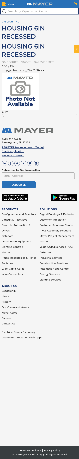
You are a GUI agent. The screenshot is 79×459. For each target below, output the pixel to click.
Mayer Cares (9, 312)
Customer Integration (53, 219)
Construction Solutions (54, 263)
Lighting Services (50, 279)
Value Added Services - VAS (56, 246)
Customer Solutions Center (56, 225)
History (6, 301)
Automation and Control (54, 268)
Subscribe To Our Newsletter (21, 170)
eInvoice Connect (13, 155)
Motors (6, 252)
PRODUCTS (10, 209)
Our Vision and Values (15, 307)
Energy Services (50, 274)
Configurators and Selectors (19, 214)
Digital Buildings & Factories (57, 214)
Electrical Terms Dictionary (18, 332)
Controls (17, 246)
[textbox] (39, 11)
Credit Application (13, 151)
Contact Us (8, 323)
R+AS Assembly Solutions (55, 230)
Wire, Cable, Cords (13, 268)
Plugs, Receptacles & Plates (19, 257)
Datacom (45, 252)
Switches (7, 263)
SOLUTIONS (48, 209)
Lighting (7, 246)
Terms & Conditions (30, 450)
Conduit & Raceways (14, 219)
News (5, 296)
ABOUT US (9, 286)
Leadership (9, 290)
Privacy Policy (52, 450)
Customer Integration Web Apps (22, 337)
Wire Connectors (12, 274)
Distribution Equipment (16, 241)
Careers (6, 318)
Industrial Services (51, 257)
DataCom (7, 236)
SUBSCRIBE (19, 184)
